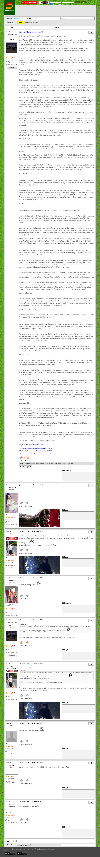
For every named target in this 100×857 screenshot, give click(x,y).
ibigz (11, 726)
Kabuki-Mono (12, 487)
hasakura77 (22, 463)
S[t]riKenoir (28, 463)
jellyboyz (51, 463)
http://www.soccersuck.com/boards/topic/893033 (38, 448)
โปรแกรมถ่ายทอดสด (18, 849)
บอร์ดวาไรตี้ (35, 22)
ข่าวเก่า (10, 849)
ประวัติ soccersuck (44, 849)
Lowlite (47, 463)
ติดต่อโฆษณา (52, 849)
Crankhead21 (42, 463)
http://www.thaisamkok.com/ (34, 445)
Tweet (34, 467)
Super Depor (70, 463)
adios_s (33, 463)
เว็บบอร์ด (37, 849)
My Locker (66, 470)
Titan (36, 463)
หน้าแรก (6, 849)
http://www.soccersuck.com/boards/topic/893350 (38, 451)
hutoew (55, 463)
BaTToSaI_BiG (61, 463)
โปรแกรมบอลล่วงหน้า (29, 849)
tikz (66, 463)
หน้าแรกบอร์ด (28, 22)
